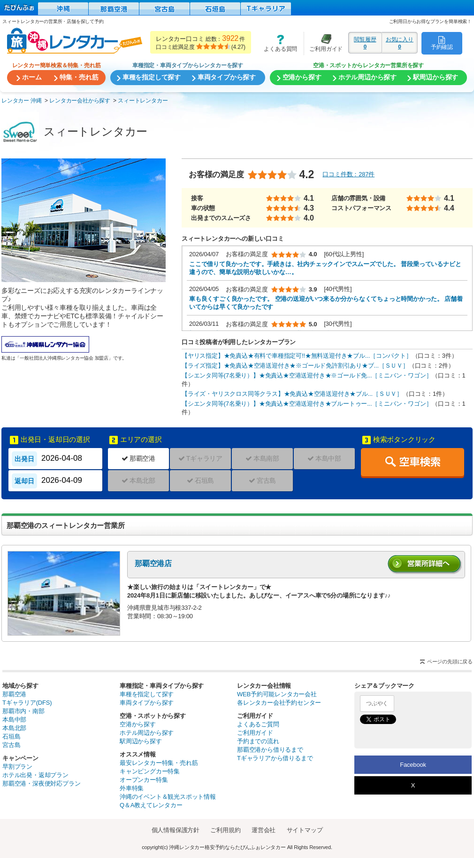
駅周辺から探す (141, 741)
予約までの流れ (258, 741)
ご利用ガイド (323, 43)
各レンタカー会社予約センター (279, 702)
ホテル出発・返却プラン (35, 775)
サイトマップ (305, 830)
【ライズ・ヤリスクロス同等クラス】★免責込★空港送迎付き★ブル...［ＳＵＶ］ (292, 393)
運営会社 (263, 830)
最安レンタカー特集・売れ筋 (159, 762)
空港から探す (138, 724)
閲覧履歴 (365, 42)
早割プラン (17, 766)
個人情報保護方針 (175, 830)
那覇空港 (14, 694)
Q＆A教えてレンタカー (151, 805)
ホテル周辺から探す (147, 732)
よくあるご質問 (258, 724)
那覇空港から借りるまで (270, 749)
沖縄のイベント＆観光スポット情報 (168, 796)
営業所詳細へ (425, 565)
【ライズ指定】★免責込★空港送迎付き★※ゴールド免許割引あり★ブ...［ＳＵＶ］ (295, 365)
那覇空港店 (153, 563)
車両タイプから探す (147, 702)
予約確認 (442, 43)
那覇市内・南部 (23, 711)
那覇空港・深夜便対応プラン (41, 783)
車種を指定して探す (147, 694)
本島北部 (14, 728)
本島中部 (14, 719)
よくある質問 (277, 43)
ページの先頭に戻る (450, 661)
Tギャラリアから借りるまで (275, 758)
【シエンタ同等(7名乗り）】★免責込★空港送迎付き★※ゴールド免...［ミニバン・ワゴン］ (307, 375)
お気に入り (399, 42)
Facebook (413, 764)
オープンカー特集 (144, 779)
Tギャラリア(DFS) (27, 702)
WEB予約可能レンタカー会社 (277, 694)
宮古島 (11, 744)
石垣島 (11, 736)
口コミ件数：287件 (348, 174)
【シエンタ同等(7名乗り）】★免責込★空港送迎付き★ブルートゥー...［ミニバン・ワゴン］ (307, 403)
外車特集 (132, 788)
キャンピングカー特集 (150, 771)
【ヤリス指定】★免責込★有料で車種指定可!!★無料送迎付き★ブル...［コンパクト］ (297, 355)
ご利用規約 (225, 830)
